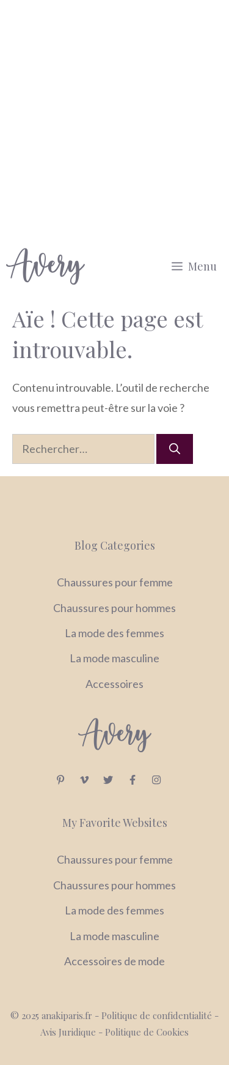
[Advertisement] (114, 121)
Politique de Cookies (147, 1032)
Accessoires (114, 683)
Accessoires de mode (114, 961)
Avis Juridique (69, 1032)
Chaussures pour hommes (114, 608)
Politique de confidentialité (157, 1015)
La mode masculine (114, 658)
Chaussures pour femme (115, 582)
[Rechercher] (174, 449)
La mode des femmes (114, 633)
